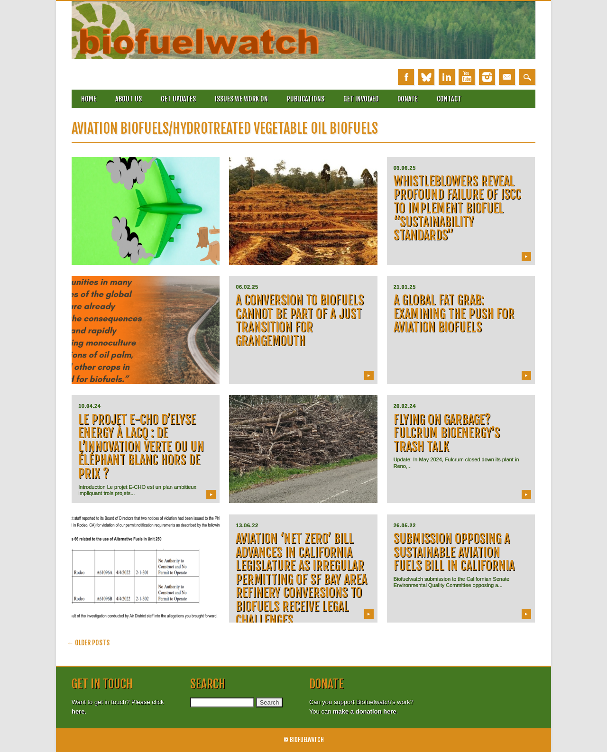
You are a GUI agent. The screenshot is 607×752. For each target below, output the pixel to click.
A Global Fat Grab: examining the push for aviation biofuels (454, 314)
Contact (449, 99)
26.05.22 (405, 525)
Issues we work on (241, 99)
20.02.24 (405, 406)
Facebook (406, 77)
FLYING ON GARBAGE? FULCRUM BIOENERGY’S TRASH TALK (447, 433)
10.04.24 (89, 406)
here (78, 711)
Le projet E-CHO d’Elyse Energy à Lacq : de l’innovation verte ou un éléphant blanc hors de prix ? (141, 446)
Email (507, 77)
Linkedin (447, 77)
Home (88, 99)
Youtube (467, 77)
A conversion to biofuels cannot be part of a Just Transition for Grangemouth (300, 320)
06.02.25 (247, 287)
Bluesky (426, 77)
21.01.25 (405, 287)
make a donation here (364, 711)
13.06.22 (247, 525)
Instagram (487, 77)
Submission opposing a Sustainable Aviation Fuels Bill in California (454, 552)
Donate (407, 99)
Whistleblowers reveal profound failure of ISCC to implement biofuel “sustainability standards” (457, 208)
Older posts (88, 643)
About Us (128, 99)
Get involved (360, 99)
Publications (305, 99)
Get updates (178, 99)
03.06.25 (405, 168)
